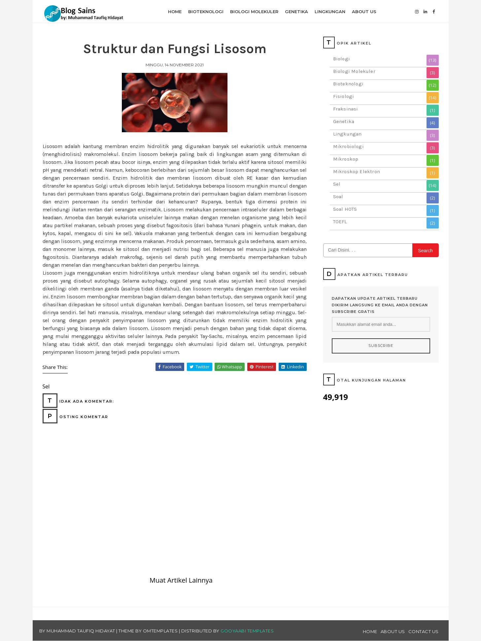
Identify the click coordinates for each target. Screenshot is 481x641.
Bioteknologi (348, 84)
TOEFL (340, 222)
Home (370, 631)
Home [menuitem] (175, 11)
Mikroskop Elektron (356, 171)
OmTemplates (160, 630)
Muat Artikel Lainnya (181, 580)
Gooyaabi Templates (247, 630)
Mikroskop (346, 159)
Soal (338, 196)
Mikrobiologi (348, 146)
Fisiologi (343, 96)
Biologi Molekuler (354, 71)
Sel (337, 184)
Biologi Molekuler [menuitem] (254, 11)
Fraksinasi (345, 109)
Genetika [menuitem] (296, 11)
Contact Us (423, 631)
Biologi (341, 59)
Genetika (344, 121)
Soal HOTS (345, 209)
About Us (393, 631)
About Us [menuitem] (364, 11)
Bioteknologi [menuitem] (205, 11)
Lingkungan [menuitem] (330, 11)
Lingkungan (347, 134)
